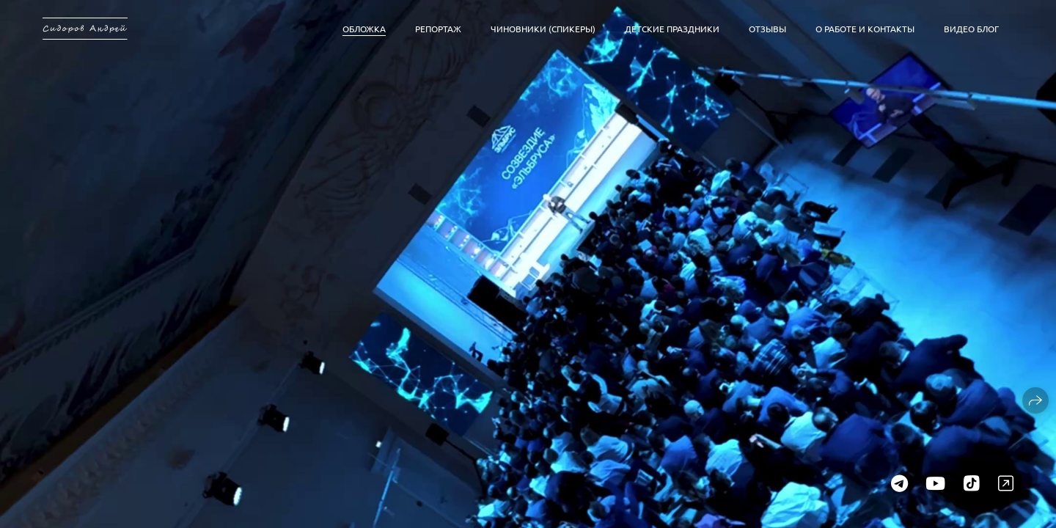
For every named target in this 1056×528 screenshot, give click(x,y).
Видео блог (971, 28)
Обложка (364, 28)
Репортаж (438, 28)
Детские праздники (672, 28)
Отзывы (767, 28)
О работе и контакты (864, 28)
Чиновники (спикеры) (543, 28)
